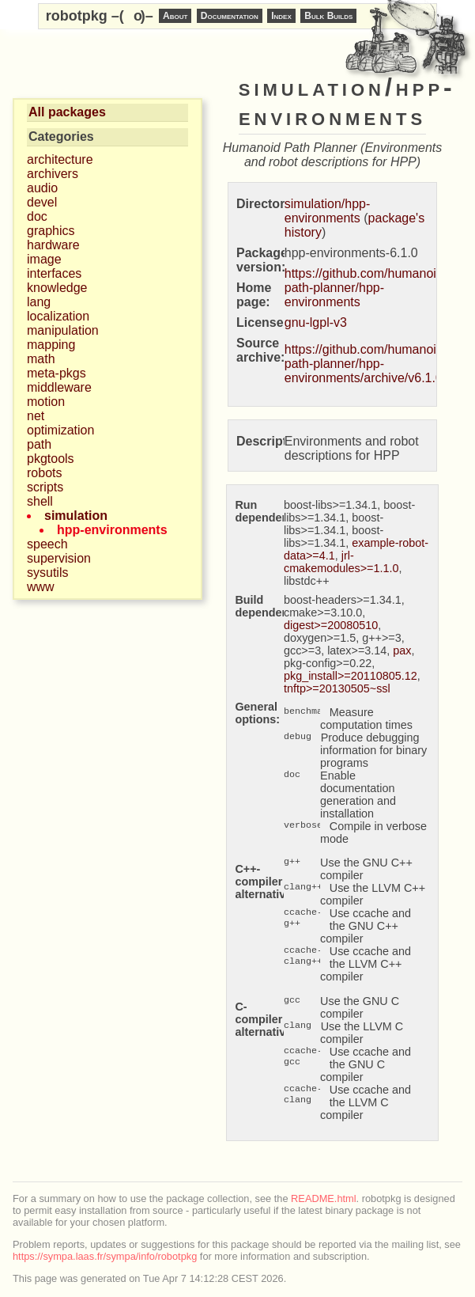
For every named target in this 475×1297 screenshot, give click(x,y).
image (44, 259)
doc (37, 216)
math (41, 359)
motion (46, 401)
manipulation (63, 330)
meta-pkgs (56, 373)
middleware (59, 387)
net (35, 416)
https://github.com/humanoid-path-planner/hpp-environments (366, 288)
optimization (60, 430)
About (175, 15)
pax (402, 650)
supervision (59, 558)
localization (58, 316)
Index (281, 15)
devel (42, 202)
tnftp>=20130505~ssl (337, 688)
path (39, 444)
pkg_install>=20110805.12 (350, 675)
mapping (51, 344)
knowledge (57, 287)
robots (44, 473)
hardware (53, 245)
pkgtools (50, 458)
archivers (52, 173)
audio (42, 188)
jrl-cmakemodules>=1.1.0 (341, 562)
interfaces (54, 273)
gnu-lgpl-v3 (316, 322)
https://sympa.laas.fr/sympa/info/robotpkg (105, 1256)
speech (47, 544)
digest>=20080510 (331, 625)
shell (40, 501)
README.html (323, 1198)
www (41, 587)
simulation (75, 515)
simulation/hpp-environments (328, 211)
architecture (60, 159)
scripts (45, 487)
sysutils (47, 572)
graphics (50, 230)
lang (39, 302)
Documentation (229, 15)
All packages (67, 112)
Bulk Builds (328, 15)
